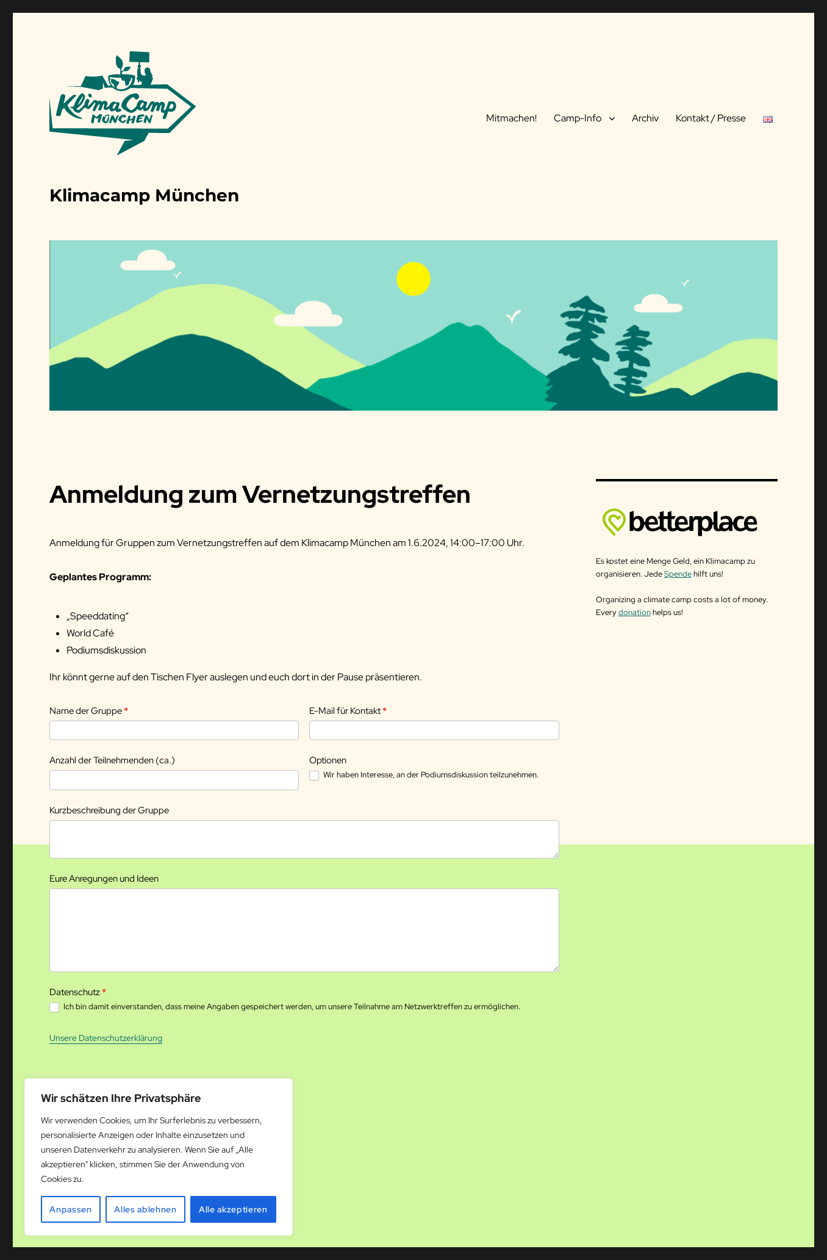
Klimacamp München (144, 195)
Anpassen (70, 1209)
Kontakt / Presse (711, 118)
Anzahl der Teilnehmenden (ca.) (112, 760)
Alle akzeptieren (233, 1209)
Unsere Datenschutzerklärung (105, 1037)
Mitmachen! (511, 118)
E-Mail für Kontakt (348, 711)
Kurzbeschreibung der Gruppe (109, 810)
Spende (678, 574)
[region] (158, 1157)
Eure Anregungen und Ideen (104, 879)
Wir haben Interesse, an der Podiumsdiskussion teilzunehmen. (424, 775)
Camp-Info (577, 118)
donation (634, 612)
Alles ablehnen (145, 1209)
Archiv (645, 118)
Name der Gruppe (88, 711)
